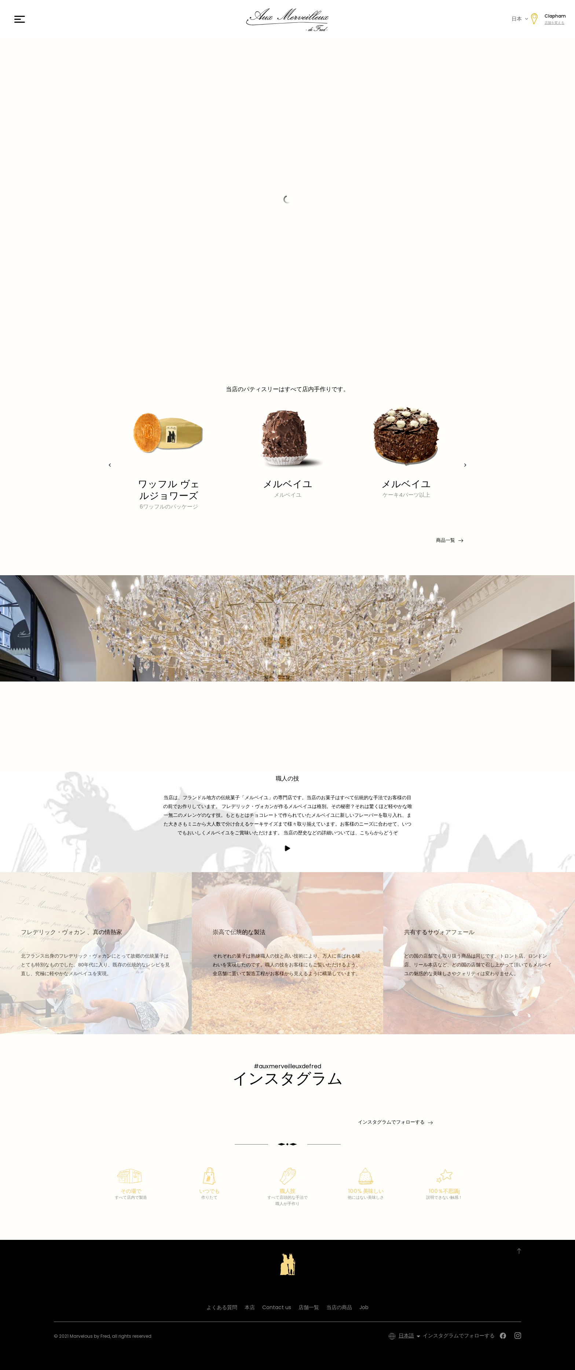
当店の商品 (339, 1307)
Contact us (276, 1307)
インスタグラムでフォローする (391, 1122)
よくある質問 (221, 1307)
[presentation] (109, 465)
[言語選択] (411, 1336)
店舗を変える (554, 23)
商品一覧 (449, 540)
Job (364, 1307)
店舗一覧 (309, 1307)
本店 (250, 1307)
